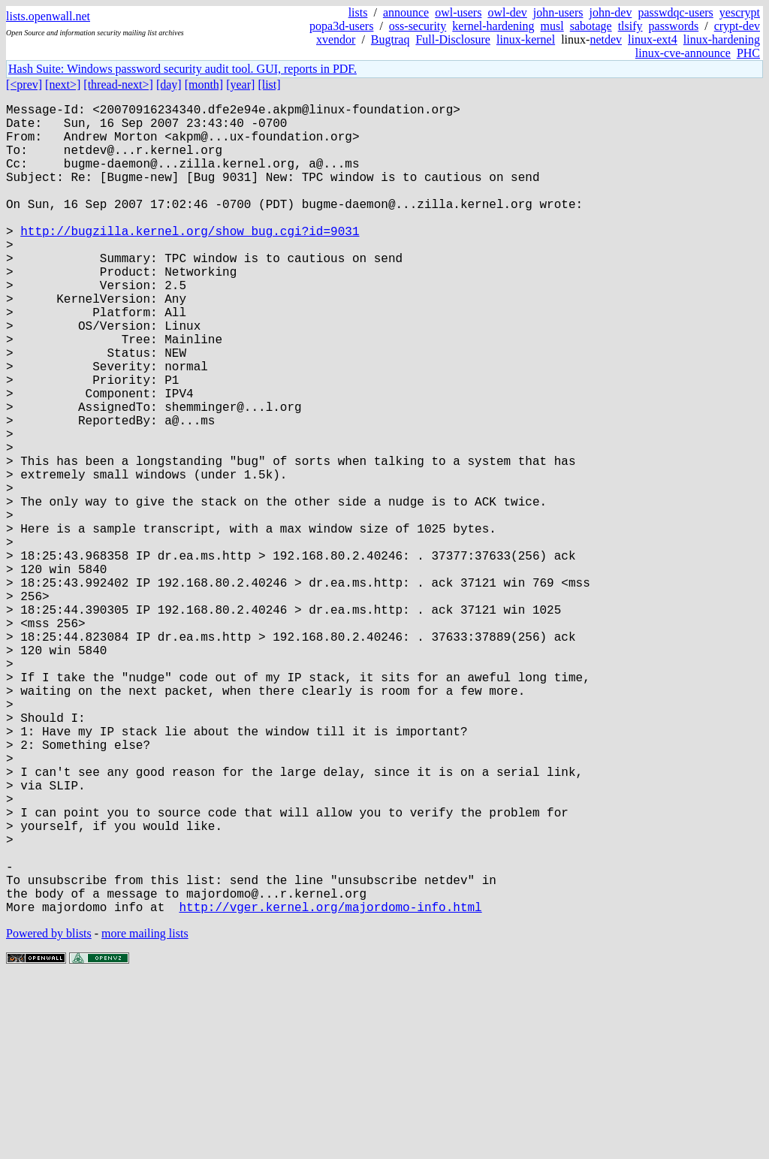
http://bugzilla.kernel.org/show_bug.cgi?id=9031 (189, 260)
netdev (606, 39)
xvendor (335, 39)
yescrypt (739, 12)
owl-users (458, 12)
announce (406, 12)
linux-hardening (721, 39)
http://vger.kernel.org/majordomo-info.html (330, 1087)
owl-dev (506, 12)
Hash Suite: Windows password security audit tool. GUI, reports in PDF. (182, 68)
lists (358, 12)
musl (552, 26)
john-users (558, 12)
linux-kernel (525, 39)
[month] (204, 84)
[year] (240, 84)
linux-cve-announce (683, 53)
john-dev (611, 12)
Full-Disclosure (452, 39)
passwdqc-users (675, 12)
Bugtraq (390, 39)
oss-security (417, 26)
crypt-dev (737, 26)
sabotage (591, 26)
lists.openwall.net (48, 16)
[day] (169, 84)
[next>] (62, 84)
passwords (674, 26)
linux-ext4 (652, 39)
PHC (748, 53)
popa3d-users (341, 26)
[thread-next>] (118, 84)
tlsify (630, 26)
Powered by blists (49, 1113)
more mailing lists (144, 1113)
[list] (269, 84)
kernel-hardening (493, 26)
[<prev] (24, 84)
